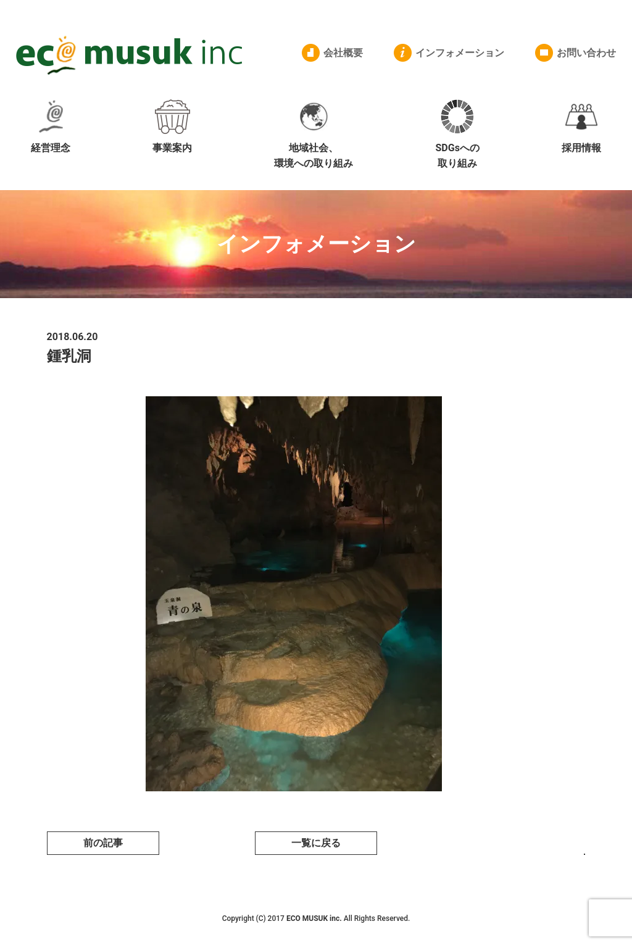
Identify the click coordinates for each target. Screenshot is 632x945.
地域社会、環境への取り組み (313, 134)
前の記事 (103, 843)
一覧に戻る (316, 843)
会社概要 (343, 53)
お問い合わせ (586, 53)
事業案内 (172, 126)
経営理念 (50, 126)
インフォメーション (459, 53)
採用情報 (581, 126)
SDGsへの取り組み (457, 134)
